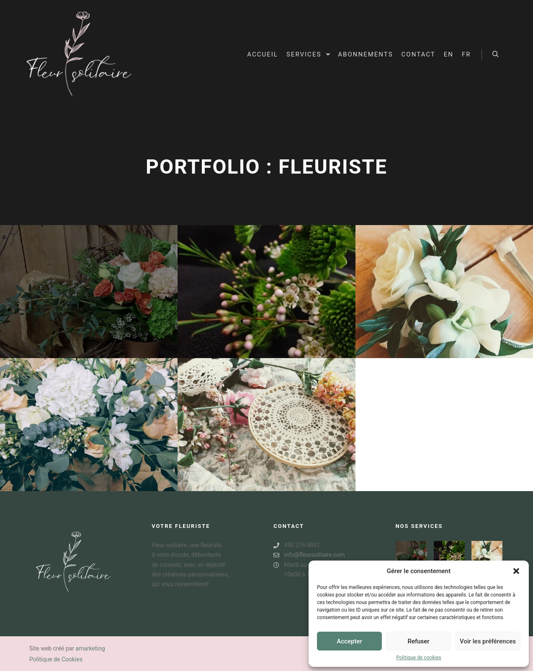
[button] (516, 571)
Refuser (418, 641)
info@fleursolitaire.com (309, 555)
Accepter (349, 641)
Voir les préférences (488, 641)
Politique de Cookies (55, 659)
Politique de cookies (418, 658)
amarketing (90, 648)
